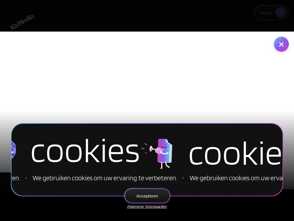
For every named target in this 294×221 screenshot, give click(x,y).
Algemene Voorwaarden (147, 206)
